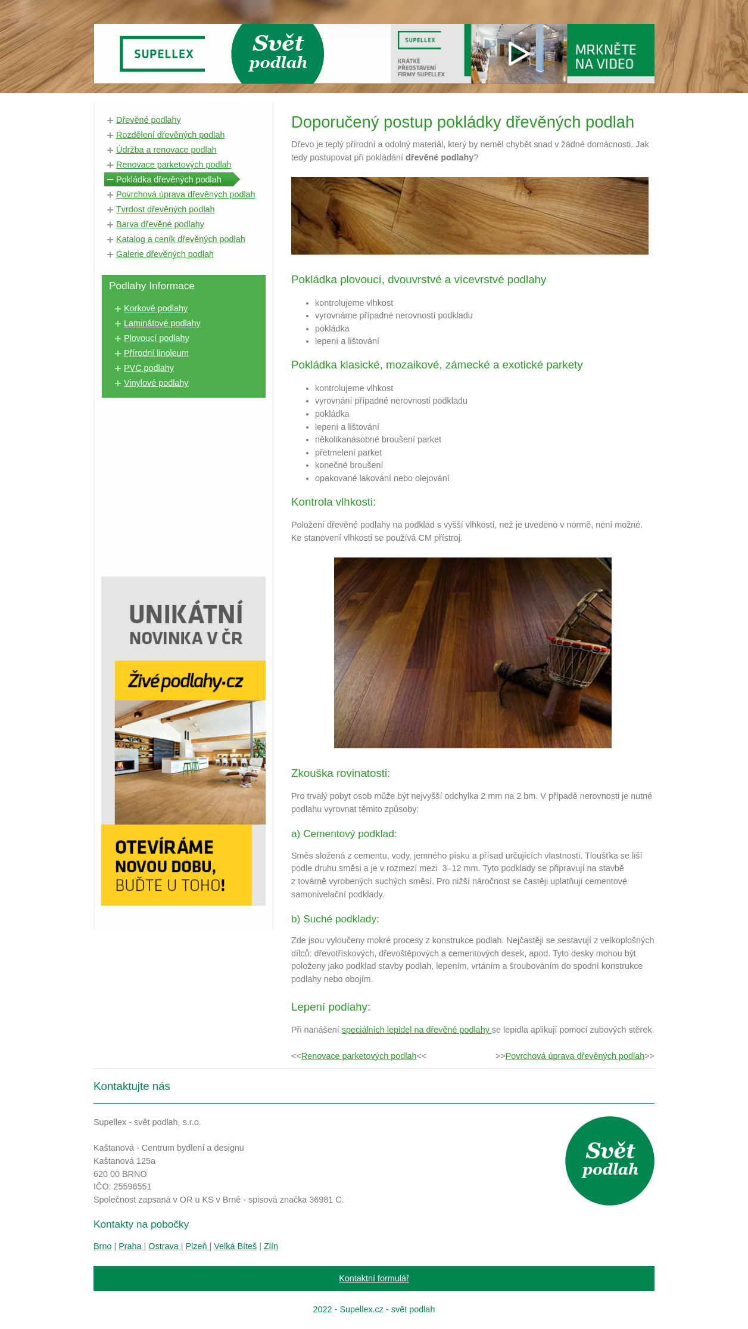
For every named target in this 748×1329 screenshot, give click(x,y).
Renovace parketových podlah (359, 1056)
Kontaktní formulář (374, 1278)
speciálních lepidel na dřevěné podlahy (417, 1029)
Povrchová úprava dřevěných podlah (575, 1056)
